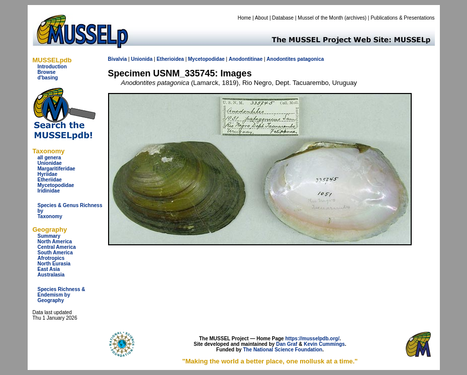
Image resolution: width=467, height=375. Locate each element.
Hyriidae (47, 174)
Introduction (52, 66)
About (261, 18)
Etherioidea (169, 59)
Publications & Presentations (402, 18)
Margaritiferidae (56, 168)
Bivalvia (117, 59)
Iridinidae (49, 191)
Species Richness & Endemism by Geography (61, 295)
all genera (49, 157)
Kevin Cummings (324, 344)
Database (283, 18)
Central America (57, 247)
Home (244, 18)
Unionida (141, 59)
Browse (47, 72)
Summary (49, 236)
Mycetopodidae (56, 185)
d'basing (48, 77)
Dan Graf (286, 344)
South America (55, 252)
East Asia (49, 269)
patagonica (310, 59)
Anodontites (281, 59)
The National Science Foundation (282, 349)
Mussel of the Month (320, 18)
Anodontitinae (245, 59)
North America (55, 241)
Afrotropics (51, 258)
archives (355, 18)
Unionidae (50, 163)
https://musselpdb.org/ (312, 338)
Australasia (51, 274)
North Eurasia (54, 263)
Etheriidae (50, 179)
